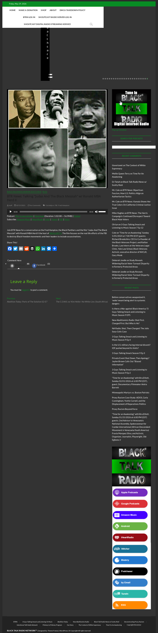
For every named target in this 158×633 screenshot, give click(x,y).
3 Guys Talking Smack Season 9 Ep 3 (128, 346)
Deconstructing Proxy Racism (134, 615)
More (66, 212)
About (53, 10)
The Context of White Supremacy (90, 618)
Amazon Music (23, 212)
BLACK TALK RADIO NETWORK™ (22, 624)
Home (13, 10)
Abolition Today (62, 615)
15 (132, 72)
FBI (56, 198)
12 (126, 72)
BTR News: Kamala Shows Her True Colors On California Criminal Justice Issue (131, 197)
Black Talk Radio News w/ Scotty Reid (24, 185)
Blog (12, 42)
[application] (57, 205)
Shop (44, 10)
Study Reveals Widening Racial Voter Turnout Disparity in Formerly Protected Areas (130, 256)
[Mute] (96, 204)
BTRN (18, 42)
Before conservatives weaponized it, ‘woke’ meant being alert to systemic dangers (18, 52)
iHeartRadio (37, 212)
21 (145, 72)
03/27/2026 (134, 62)
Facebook (38, 259)
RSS (61, 212)
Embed (77, 209)
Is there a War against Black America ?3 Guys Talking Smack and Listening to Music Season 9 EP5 (130, 304)
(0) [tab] (19, 259)
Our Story (70, 618)
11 (124, 72)
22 (147, 72)
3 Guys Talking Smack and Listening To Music (37, 615)
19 (141, 72)
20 (143, 72)
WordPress (17, 259)
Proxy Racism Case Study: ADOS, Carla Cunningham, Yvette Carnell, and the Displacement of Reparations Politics (130, 393)
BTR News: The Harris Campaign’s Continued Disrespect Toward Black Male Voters (131, 209)
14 (130, 72)
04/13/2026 (95, 62)
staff (8, 62)
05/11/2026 (19, 62)
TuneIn (54, 212)
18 (139, 72)
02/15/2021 (19, 198)
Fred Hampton (63, 198)
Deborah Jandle (119, 253)
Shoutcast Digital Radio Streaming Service (73, 17)
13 (128, 72)
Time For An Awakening (114, 618)
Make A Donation (28, 10)
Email (47, 212)
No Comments (12, 66)
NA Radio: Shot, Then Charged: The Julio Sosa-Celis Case (97, 54)
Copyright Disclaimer (134, 618)
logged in (26, 283)
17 (136, 72)
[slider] (53, 205)
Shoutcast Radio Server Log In (120, 10)
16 (134, 72)
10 (122, 72)
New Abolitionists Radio (64, 46)
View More (11, 70)
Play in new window (24, 209)
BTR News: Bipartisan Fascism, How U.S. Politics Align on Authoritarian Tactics (127, 186)
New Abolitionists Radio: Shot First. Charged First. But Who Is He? (59, 54)
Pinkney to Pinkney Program (52, 618)
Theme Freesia (53, 624)
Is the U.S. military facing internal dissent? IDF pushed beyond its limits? (136, 52)
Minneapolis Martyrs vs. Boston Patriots (130, 385)
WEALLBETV (55, 226)
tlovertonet (117, 158)
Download (39, 209)
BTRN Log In (95, 10)
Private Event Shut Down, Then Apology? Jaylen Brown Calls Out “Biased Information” (130, 354)
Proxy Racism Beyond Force (124, 402)
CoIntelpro (50, 198)
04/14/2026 (57, 62)
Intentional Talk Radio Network (27, 618)
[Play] (10, 204)
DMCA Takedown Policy (72, 10)
